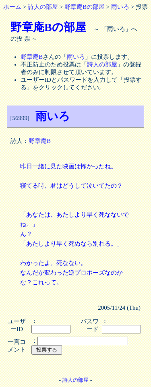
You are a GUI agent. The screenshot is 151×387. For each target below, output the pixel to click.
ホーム (12, 7)
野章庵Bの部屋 (84, 7)
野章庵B (32, 57)
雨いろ (120, 7)
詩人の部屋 (43, 7)
